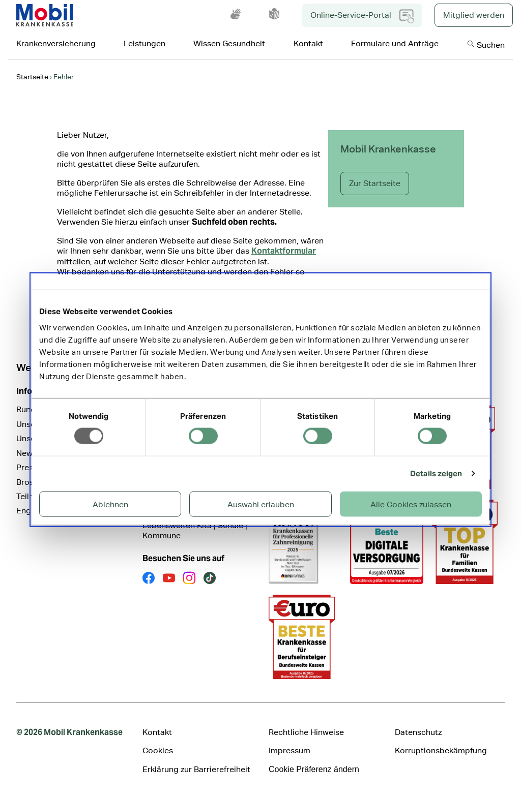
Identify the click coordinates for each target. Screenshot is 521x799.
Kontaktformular (283, 250)
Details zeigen (436, 473)
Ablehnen (110, 504)
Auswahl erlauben (260, 504)
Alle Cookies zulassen (410, 504)
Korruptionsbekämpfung (441, 750)
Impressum (289, 750)
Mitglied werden (473, 15)
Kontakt (157, 732)
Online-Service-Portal (362, 16)
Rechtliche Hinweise (306, 732)
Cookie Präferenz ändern (314, 769)
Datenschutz (418, 732)
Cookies (157, 750)
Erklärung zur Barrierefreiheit (196, 769)
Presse (29, 467)
